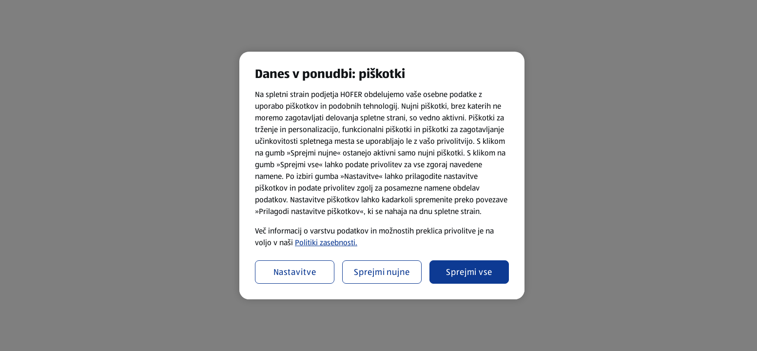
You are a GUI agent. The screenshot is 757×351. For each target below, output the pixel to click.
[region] (381, 175)
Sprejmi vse (469, 272)
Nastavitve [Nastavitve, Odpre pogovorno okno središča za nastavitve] (294, 272)
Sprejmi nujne (382, 272)
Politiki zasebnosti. (326, 242)
